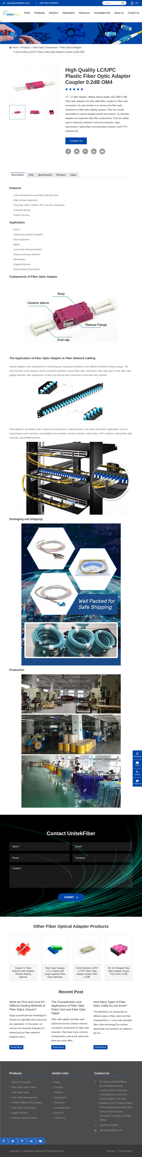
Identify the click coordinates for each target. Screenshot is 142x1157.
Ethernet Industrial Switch (23, 1119)
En (137, 3)
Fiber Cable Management (23, 1099)
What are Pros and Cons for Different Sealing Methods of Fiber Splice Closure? (27, 1005)
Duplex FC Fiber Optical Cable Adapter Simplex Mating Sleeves (23, 972)
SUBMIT (71, 897)
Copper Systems (18, 1114)
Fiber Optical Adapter (70, 47)
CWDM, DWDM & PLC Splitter (25, 1104)
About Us (119, 16)
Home (27, 16)
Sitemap (110, 1152)
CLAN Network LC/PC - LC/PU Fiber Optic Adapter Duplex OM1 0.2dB (87, 972)
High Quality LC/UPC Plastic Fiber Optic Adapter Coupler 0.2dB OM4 (50, 52)
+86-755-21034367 (47, 3)
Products (25, 47)
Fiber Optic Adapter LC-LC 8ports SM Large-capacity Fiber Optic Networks (55, 972)
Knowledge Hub (102, 16)
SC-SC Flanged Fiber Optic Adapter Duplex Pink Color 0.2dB (119, 971)
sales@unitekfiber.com (16, 3)
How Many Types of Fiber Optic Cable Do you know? (110, 1003)
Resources (84, 16)
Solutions (53, 16)
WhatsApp (137, 753)
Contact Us (133, 16)
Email (137, 762)
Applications (68, 16)
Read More (16, 1047)
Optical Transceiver (20, 1084)
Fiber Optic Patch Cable (22, 1089)
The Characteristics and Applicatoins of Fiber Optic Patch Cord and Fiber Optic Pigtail (68, 1007)
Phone (137, 772)
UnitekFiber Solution (33, 1152)
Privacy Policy (125, 1152)
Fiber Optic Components (45, 47)
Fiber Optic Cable (19, 1094)
